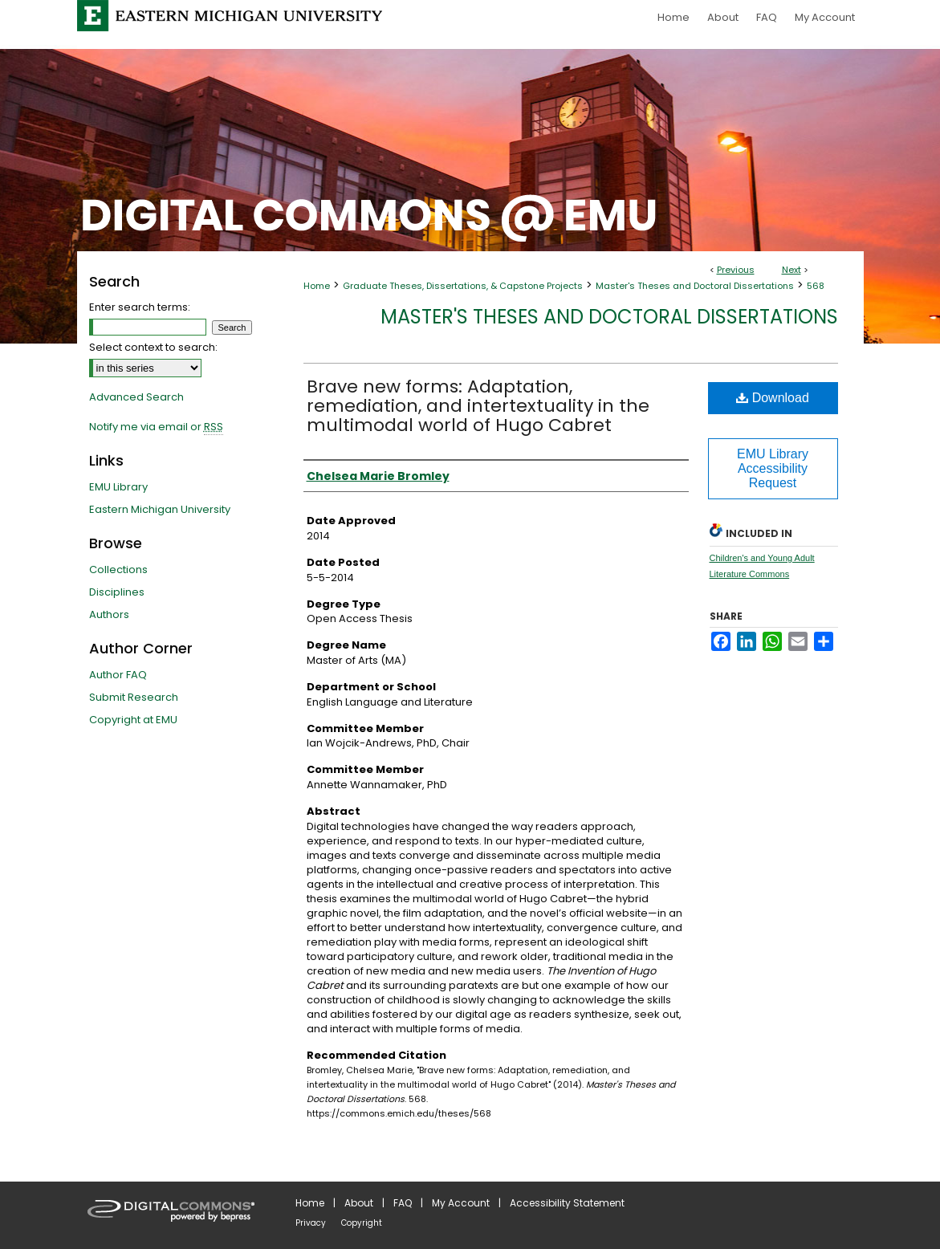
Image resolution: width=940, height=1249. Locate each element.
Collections (118, 569)
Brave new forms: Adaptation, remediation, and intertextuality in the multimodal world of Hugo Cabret (478, 405)
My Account (461, 1203)
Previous (736, 269)
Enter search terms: (139, 307)
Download (772, 398)
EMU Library (118, 486)
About (358, 1203)
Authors (109, 614)
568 (815, 285)
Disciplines (116, 592)
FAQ (402, 1203)
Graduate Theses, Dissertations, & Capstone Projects (463, 285)
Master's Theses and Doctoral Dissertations (695, 285)
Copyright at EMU (133, 719)
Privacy (310, 1223)
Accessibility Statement (567, 1203)
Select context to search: (153, 347)
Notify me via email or (156, 427)
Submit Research (133, 697)
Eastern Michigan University (159, 509)
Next (791, 269)
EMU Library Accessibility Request (772, 468)
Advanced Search (136, 397)
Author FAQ (118, 674)
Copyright (361, 1223)
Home (316, 285)
